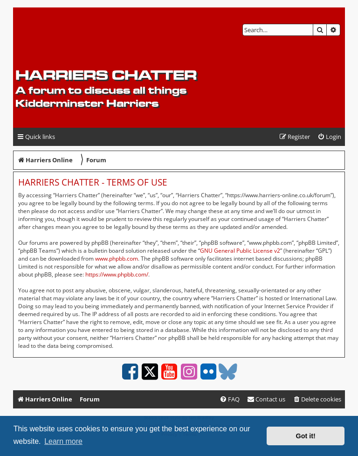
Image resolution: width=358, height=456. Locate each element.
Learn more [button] (63, 441)
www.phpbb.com (116, 259)
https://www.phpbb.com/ (116, 274)
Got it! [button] (306, 436)
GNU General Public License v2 (240, 251)
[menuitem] (329, 137)
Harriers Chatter (106, 75)
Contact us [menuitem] (266, 399)
